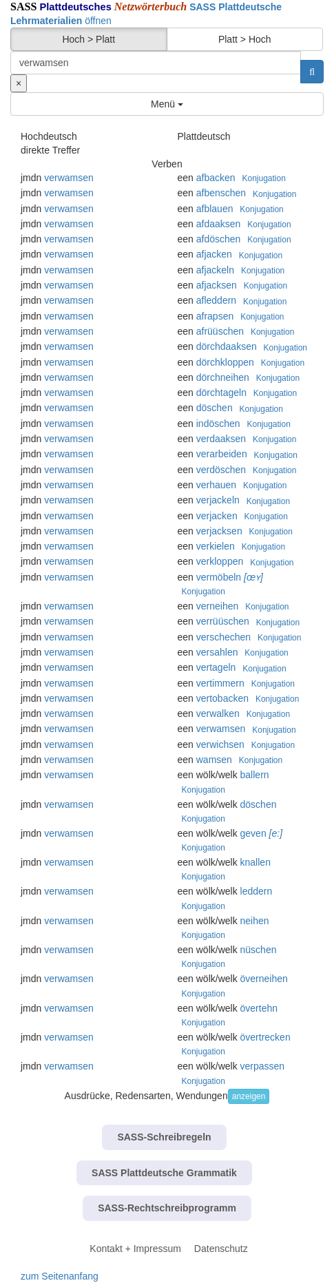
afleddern (216, 300)
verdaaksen (221, 438)
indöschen (218, 423)
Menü (167, 103)
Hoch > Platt (88, 39)
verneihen (217, 606)
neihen (254, 920)
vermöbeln (218, 577)
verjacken (217, 515)
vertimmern (220, 683)
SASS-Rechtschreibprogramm (167, 1207)
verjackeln (218, 499)
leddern (256, 891)
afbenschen (221, 192)
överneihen (264, 978)
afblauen (214, 208)
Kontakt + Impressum (135, 1248)
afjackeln (215, 269)
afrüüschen (220, 331)
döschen (214, 407)
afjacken (214, 254)
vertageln (216, 667)
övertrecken (265, 1037)
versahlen (217, 652)
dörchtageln (221, 392)
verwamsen (69, 177)
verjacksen (219, 530)
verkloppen (220, 561)
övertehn (259, 1008)
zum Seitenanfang (59, 1276)
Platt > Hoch (244, 39)
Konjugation (263, 178)
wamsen (214, 759)
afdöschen (218, 238)
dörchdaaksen (226, 346)
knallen (255, 862)
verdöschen (221, 469)
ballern (254, 774)
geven (253, 833)
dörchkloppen (225, 362)
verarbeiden (221, 453)
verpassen (262, 1066)
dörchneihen (222, 377)
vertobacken (222, 698)
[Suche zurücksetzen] (18, 83)
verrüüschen (222, 621)
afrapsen (214, 316)
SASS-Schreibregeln (164, 1137)
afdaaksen (218, 223)
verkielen (215, 546)
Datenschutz (221, 1248)
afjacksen (216, 285)
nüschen (258, 949)
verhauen (216, 484)
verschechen (223, 637)
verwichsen (220, 744)
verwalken (218, 713)
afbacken (216, 177)
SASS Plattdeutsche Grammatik (164, 1172)
